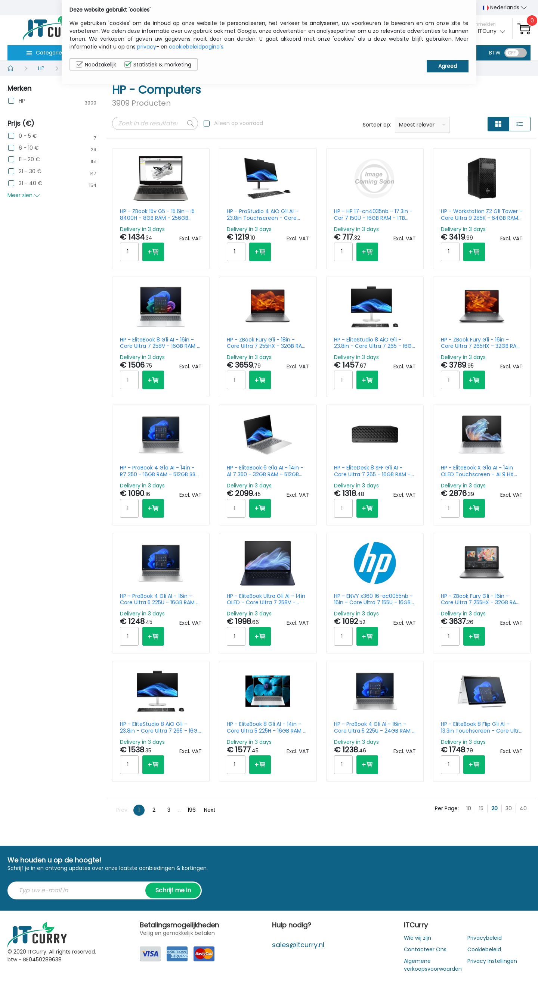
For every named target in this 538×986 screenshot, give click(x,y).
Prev (121, 810)
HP (22, 101)
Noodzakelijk (96, 64)
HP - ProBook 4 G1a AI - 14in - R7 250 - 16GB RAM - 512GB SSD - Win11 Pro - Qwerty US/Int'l (159, 471)
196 (192, 810)
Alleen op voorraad (238, 123)
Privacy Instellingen (492, 961)
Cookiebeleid (484, 949)
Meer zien (23, 195)
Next (210, 810)
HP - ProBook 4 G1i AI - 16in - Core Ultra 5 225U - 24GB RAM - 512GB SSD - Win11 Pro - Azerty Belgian (374, 727)
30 (508, 808)
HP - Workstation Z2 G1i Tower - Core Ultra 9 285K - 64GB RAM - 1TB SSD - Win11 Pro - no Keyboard (482, 214)
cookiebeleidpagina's (196, 46)
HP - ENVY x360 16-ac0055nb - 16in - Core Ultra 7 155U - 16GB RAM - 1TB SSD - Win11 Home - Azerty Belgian (373, 599)
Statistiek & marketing (157, 64)
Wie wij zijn (417, 938)
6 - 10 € (29, 148)
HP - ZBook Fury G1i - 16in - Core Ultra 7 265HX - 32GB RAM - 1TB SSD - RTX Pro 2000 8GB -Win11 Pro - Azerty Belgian (481, 343)
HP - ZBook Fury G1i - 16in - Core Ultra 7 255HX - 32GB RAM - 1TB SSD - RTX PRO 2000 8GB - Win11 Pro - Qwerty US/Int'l (480, 599)
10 (468, 808)
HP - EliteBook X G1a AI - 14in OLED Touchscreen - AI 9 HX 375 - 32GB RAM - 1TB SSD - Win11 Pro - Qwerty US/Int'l (477, 471)
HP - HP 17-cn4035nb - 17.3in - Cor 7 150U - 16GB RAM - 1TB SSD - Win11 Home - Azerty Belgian (373, 214)
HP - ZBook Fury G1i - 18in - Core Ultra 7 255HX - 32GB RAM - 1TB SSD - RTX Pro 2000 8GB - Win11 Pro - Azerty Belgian (267, 343)
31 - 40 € (30, 183)
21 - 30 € (30, 171)
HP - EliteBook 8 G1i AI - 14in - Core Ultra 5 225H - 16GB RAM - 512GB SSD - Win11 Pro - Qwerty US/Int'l (266, 727)
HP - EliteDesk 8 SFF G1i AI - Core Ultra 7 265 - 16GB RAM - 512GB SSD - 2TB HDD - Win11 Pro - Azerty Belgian (375, 471)
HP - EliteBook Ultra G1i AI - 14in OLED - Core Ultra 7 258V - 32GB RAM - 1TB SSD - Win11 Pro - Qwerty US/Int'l (266, 599)
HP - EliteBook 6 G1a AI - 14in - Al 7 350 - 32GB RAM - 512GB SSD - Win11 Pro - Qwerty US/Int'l (265, 471)
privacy (146, 46)
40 (523, 808)
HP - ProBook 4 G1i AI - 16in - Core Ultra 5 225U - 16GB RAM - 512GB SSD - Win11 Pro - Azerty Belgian (159, 599)
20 (494, 808)
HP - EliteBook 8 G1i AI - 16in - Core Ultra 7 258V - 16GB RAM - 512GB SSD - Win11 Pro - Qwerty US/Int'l (160, 343)
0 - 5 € (28, 136)
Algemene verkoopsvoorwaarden (433, 965)
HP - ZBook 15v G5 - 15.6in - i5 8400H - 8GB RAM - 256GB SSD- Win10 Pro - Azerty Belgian (160, 214)
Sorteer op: (377, 124)
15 (481, 808)
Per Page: (447, 808)
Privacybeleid (484, 938)
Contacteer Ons (425, 949)
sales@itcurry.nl (298, 944)
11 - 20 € (29, 159)
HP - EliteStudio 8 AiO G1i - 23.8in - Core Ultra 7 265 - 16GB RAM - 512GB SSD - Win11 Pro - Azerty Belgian (374, 343)
